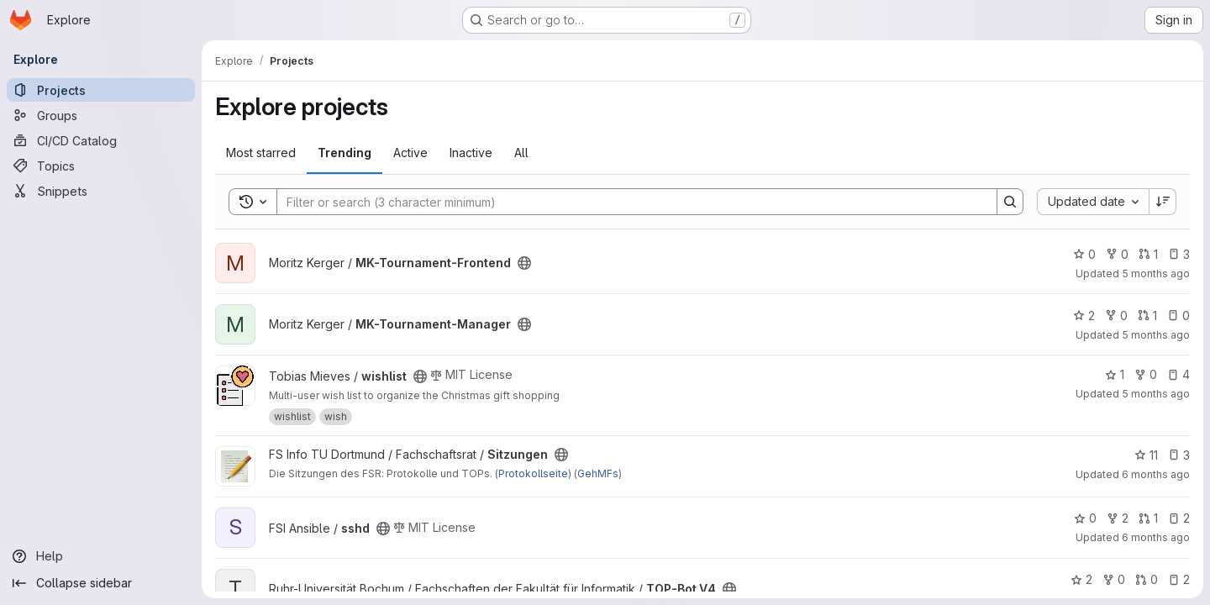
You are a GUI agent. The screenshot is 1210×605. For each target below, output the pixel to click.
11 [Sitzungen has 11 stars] (1146, 455)
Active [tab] (410, 152)
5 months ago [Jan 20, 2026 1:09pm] (1156, 393)
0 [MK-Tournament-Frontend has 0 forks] (1117, 254)
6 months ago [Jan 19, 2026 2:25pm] (1156, 537)
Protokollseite (533, 473)
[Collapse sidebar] (101, 583)
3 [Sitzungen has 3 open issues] (1179, 455)
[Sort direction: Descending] (1163, 201)
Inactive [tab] (471, 152)
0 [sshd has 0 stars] (1085, 518)
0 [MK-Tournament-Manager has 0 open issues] (1178, 315)
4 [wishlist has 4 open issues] (1178, 374)
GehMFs (597, 473)
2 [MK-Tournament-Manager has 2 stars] (1084, 315)
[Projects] (101, 90)
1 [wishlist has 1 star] (1114, 374)
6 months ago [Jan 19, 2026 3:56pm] (1156, 474)
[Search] (629, 202)
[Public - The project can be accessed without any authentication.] (524, 263)
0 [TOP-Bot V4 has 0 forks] (1113, 579)
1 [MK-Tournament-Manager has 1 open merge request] (1147, 315)
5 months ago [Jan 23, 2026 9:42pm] (1156, 273)
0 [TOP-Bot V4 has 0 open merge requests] (1146, 579)
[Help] (101, 556)
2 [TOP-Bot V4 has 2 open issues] (1179, 579)
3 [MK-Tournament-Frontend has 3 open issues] (1179, 254)
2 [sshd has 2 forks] (1117, 518)
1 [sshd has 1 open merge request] (1148, 518)
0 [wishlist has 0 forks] (1145, 374)
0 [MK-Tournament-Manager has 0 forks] (1116, 315)
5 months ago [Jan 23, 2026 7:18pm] (1156, 335)
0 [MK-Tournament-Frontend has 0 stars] (1084, 254)
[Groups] (101, 115)
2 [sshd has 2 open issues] (1179, 518)
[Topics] (101, 165)
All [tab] (521, 152)
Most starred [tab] (261, 152)
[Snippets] (101, 191)
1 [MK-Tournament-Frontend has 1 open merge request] (1148, 254)
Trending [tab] (344, 152)
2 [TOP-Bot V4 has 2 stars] (1081, 579)
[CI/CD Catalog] (101, 140)
